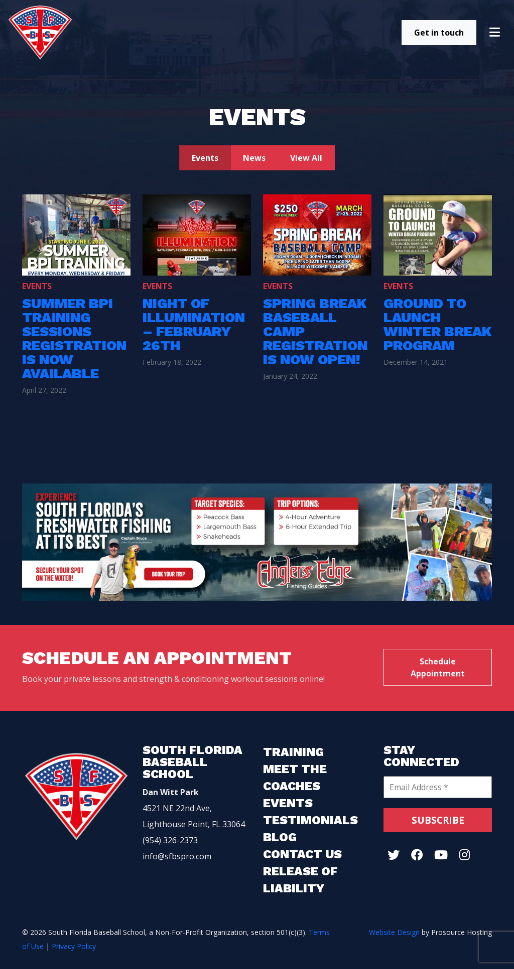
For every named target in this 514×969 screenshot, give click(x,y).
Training (293, 752)
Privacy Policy (74, 946)
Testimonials (310, 820)
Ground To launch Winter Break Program (437, 324)
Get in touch (439, 32)
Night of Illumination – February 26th (194, 324)
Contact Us (302, 854)
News (254, 157)
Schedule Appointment (438, 667)
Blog (280, 837)
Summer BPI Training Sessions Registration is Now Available (74, 338)
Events (205, 157)
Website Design (394, 932)
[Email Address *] (437, 787)
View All (306, 157)
